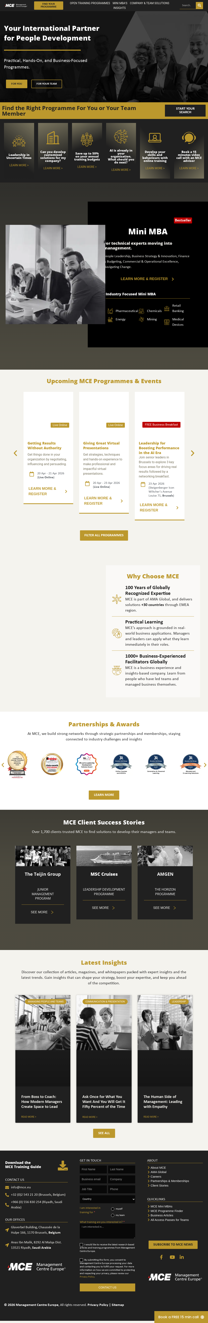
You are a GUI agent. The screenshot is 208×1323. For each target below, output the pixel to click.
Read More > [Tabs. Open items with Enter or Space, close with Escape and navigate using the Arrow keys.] (28, 1116)
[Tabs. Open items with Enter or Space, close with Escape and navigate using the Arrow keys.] (165, 907)
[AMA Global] (175, 1172)
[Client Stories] (175, 1185)
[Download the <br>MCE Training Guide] (63, 1165)
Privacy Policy (87, 1277)
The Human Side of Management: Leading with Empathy (163, 1102)
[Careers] (175, 1176)
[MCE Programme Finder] (175, 1211)
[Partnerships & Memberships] (175, 1181)
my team (118, 1215)
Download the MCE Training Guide (23, 1164)
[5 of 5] (43, 912)
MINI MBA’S (120, 3)
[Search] (199, 5)
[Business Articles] (175, 1215)
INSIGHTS (119, 8)
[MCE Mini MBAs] (175, 1206)
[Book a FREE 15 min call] (181, 1317)
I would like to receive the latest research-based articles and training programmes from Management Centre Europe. (107, 1248)
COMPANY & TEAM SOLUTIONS (149, 3)
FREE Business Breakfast (161, 424)
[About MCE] (175, 1167)
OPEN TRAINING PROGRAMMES (90, 3)
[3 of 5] (104, 501)
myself (116, 1209)
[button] (15, 453)
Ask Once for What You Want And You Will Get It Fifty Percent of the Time (103, 1102)
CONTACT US (107, 1287)
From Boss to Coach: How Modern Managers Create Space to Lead (41, 1102)
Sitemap (118, 1305)
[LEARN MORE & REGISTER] (148, 279)
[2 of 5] (48, 491)
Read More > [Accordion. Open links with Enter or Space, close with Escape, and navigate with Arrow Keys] (89, 1117)
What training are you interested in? (102, 1222)
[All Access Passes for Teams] (175, 1220)
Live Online (60, 425)
